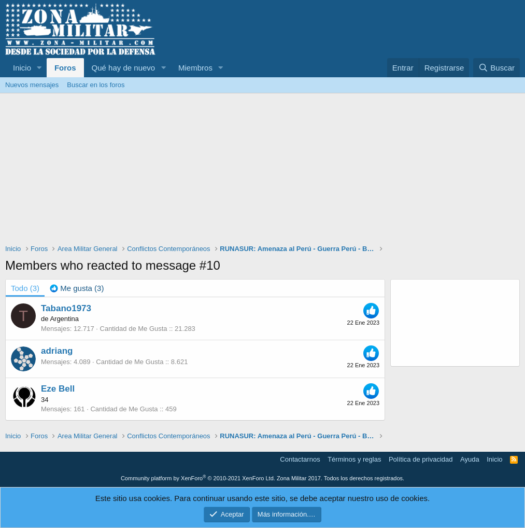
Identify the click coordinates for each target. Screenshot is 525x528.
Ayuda (469, 459)
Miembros (195, 67)
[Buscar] (496, 67)
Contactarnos (300, 459)
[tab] (77, 288)
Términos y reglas (354, 459)
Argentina (64, 319)
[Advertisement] (262, 171)
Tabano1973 (66, 308)
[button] (39, 67)
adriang (57, 351)
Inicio (22, 67)
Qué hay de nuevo (123, 67)
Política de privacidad (421, 459)
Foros (65, 67)
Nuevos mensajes (32, 85)
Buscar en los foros (95, 85)
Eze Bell (58, 389)
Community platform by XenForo (198, 478)
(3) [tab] (25, 288)
